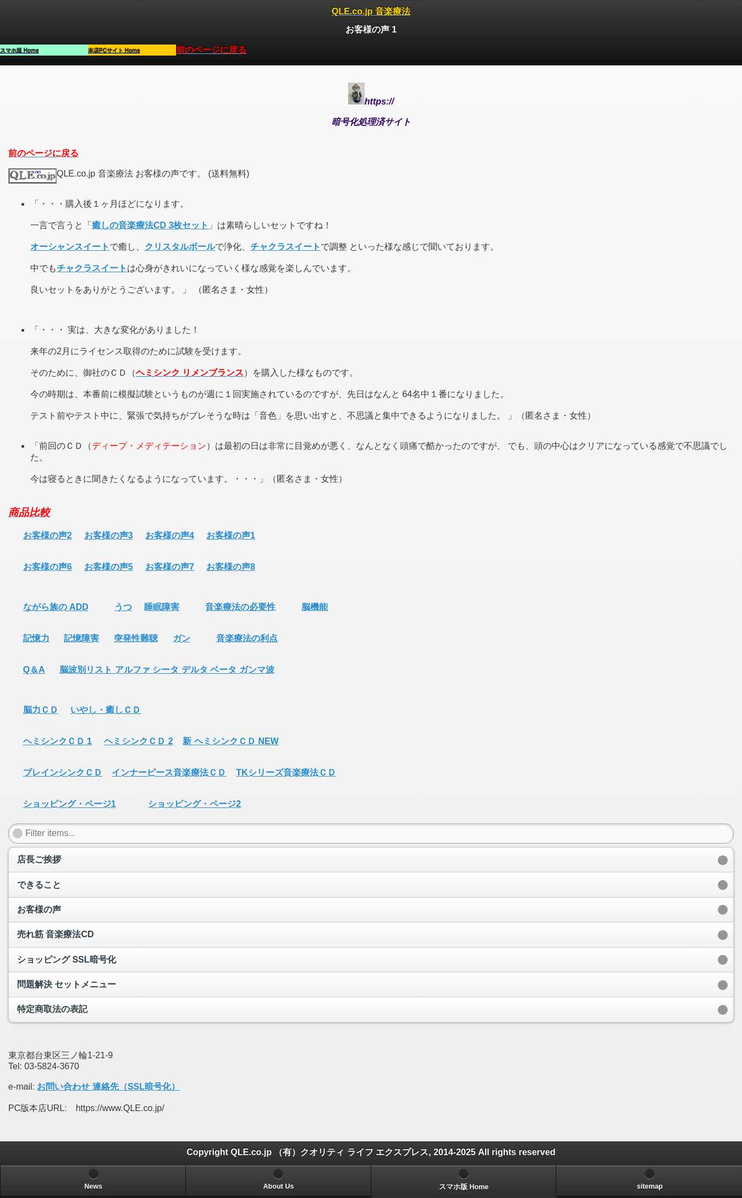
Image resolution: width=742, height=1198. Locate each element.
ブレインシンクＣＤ (62, 772)
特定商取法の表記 (52, 1009)
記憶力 (36, 638)
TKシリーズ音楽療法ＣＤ (286, 772)
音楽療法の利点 (247, 638)
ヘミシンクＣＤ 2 (138, 741)
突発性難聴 (136, 638)
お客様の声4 (169, 535)
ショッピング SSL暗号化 (66, 959)
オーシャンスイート (69, 246)
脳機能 (314, 607)
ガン (181, 638)
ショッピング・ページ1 (69, 804)
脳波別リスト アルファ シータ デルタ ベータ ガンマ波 (166, 669)
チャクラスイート (285, 246)
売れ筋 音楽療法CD (55, 934)
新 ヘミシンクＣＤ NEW (230, 741)
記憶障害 (81, 638)
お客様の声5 (108, 566)
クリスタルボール (180, 246)
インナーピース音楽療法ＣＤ (169, 772)
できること (39, 884)
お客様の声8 (230, 566)
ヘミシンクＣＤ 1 (57, 741)
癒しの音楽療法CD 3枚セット (150, 225)
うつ (123, 607)
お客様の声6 (47, 566)
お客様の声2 (47, 535)
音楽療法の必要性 (240, 607)
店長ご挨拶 (39, 859)
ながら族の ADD (56, 607)
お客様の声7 (169, 566)
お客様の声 (39, 909)
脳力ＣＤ (40, 710)
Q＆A (34, 669)
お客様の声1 (230, 535)
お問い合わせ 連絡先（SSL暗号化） (108, 1086)
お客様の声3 (108, 535)
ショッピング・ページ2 (194, 804)
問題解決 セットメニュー (66, 984)
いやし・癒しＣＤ (105, 710)
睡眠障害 (161, 607)
